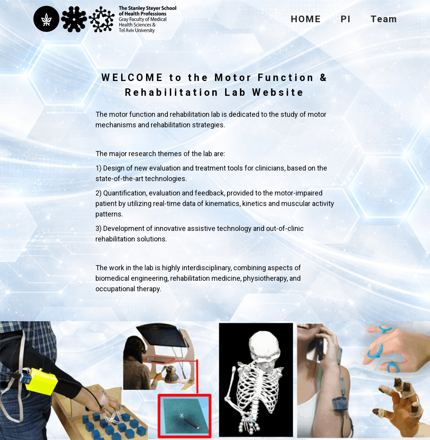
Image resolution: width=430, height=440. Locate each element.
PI (345, 19)
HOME (306, 19)
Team (383, 19)
